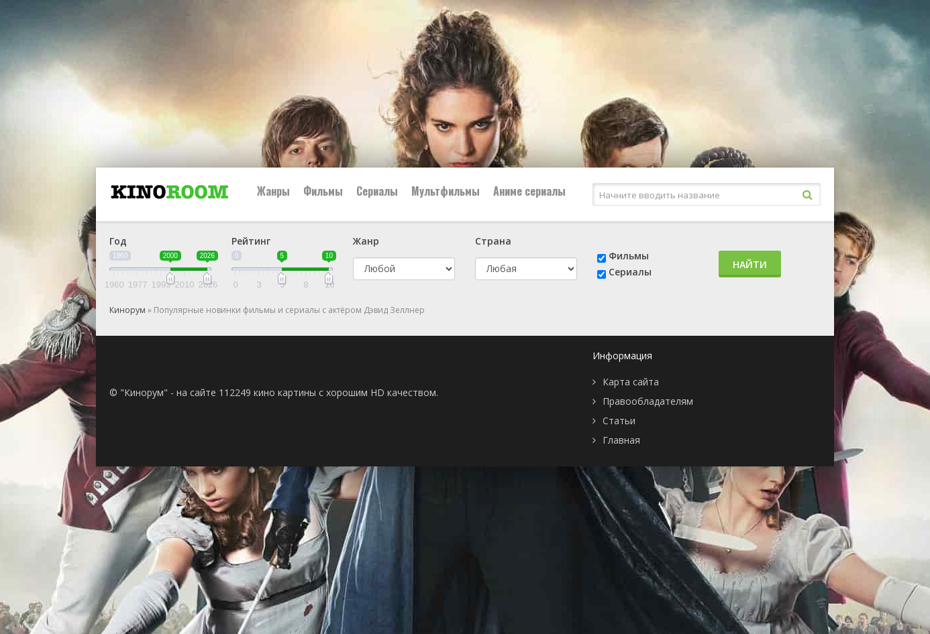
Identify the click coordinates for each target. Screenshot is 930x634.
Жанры (273, 191)
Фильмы (323, 191)
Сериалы (377, 191)
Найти (750, 264)
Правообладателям (648, 401)
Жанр (366, 241)
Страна (493, 241)
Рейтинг (250, 241)
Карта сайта (631, 381)
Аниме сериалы (529, 191)
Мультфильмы (445, 191)
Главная (621, 440)
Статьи (619, 420)
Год (118, 241)
